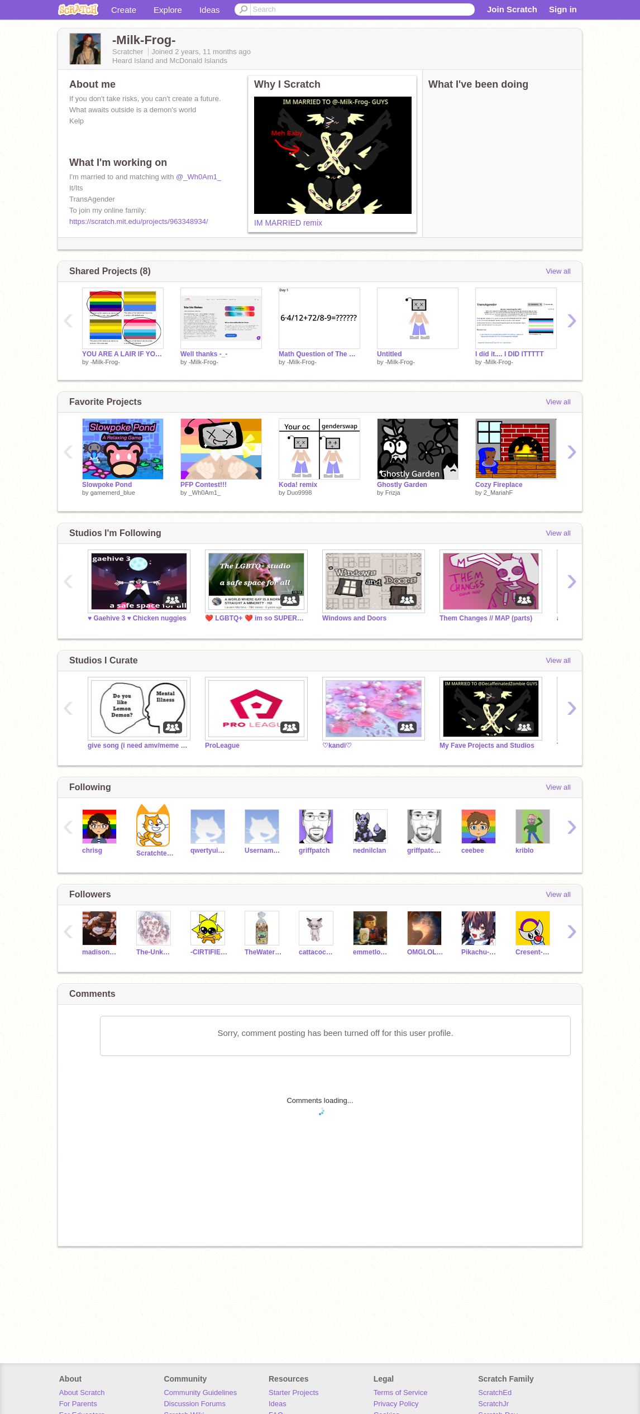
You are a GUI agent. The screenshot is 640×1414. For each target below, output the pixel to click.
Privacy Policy (396, 1403)
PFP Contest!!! (203, 485)
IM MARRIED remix (288, 222)
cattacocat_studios (317, 952)
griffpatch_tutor (426, 850)
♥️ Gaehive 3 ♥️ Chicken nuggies (137, 618)
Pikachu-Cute (480, 952)
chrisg (92, 850)
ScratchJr (493, 1403)
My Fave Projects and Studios (487, 745)
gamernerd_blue (112, 492)
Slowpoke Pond (107, 485)
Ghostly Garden (402, 485)
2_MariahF (498, 492)
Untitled (389, 354)
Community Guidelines (200, 1392)
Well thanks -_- (203, 354)
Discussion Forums (195, 1403)
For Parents (78, 1403)
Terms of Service (401, 1392)
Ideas (209, 10)
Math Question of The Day (319, 354)
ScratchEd (495, 1392)
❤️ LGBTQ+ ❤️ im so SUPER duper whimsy (255, 618)
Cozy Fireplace (499, 485)
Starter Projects (294, 1392)
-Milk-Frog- (105, 362)
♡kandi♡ (337, 745)
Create (123, 10)
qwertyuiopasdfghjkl (209, 850)
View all (558, 271)
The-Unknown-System (155, 952)
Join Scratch (512, 9)
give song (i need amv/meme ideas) (138, 745)
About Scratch (82, 1392)
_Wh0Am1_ (205, 492)
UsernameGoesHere (263, 850)
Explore (168, 10)
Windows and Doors (354, 618)
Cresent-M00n (534, 952)
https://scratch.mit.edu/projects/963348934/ (138, 221)
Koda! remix (298, 485)
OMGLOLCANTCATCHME (426, 952)
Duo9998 (299, 492)
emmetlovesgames (371, 952)
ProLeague (222, 745)
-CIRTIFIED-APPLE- (209, 952)
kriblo (524, 850)
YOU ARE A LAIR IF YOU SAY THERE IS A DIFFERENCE (123, 354)
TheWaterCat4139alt (263, 952)
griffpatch (314, 850)
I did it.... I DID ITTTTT (509, 354)
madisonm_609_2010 (101, 952)
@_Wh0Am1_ (198, 177)
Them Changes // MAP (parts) (486, 618)
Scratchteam (155, 853)
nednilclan (369, 850)
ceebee (472, 850)
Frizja (392, 492)
